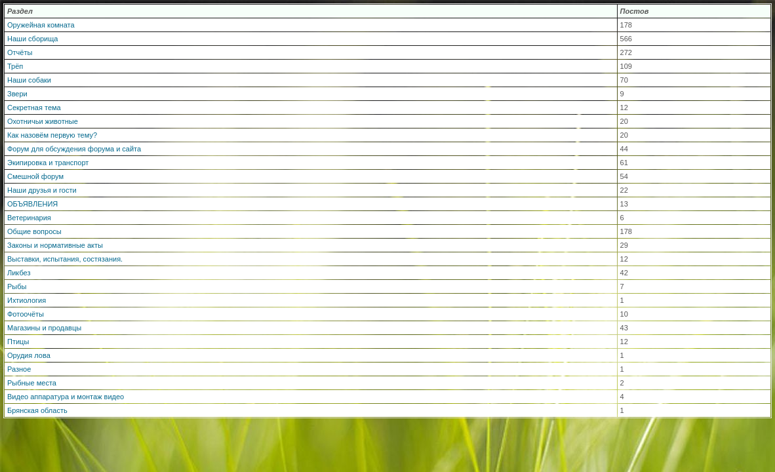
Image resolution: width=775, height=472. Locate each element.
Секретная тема (34, 107)
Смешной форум (35, 176)
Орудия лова (28, 355)
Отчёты (19, 52)
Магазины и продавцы (44, 328)
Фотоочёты (25, 314)
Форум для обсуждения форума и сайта (74, 149)
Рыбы (16, 286)
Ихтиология (26, 300)
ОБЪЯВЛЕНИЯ (32, 204)
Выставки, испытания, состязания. (65, 259)
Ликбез (19, 273)
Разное (19, 369)
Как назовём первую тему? (52, 135)
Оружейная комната (41, 25)
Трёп (15, 66)
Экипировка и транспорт (48, 163)
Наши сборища (32, 39)
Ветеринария (29, 218)
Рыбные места (31, 383)
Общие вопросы (34, 231)
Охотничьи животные (42, 121)
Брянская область (37, 410)
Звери (17, 94)
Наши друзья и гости (42, 190)
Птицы (18, 341)
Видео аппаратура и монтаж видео (65, 397)
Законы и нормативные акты (55, 245)
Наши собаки (29, 80)
